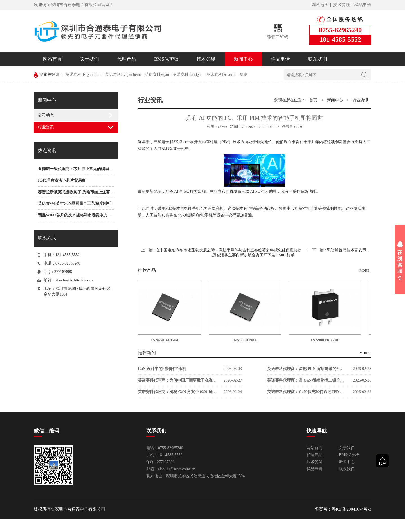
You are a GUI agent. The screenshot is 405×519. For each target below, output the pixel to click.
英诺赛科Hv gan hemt (84, 74)
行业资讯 (46, 127)
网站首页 (52, 59)
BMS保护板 (166, 59)
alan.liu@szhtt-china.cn (74, 280)
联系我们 (317, 59)
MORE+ (365, 270)
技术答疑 (341, 5)
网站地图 (320, 5)
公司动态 (46, 115)
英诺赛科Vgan (157, 74)
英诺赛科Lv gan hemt (123, 74)
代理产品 (126, 59)
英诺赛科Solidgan (187, 74)
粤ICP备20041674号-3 (351, 509)
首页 (313, 100)
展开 (400, 260)
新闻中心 (243, 59)
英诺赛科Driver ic (221, 74)
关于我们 (89, 59)
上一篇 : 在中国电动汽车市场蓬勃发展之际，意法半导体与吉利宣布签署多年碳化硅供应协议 (221, 250)
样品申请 (362, 5)
